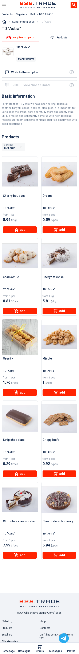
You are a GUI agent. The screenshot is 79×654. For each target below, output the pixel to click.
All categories (10, 641)
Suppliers (7, 634)
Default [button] (9, 148)
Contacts (45, 627)
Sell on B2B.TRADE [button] (41, 14)
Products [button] (7, 14)
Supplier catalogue (23, 21)
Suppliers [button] (21, 14)
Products (7, 627)
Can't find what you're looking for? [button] (57, 636)
